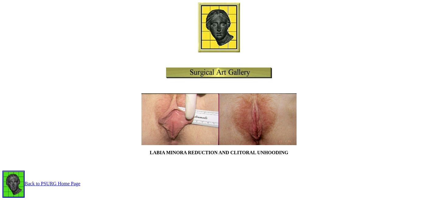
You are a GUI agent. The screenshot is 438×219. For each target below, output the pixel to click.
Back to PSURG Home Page (52, 183)
